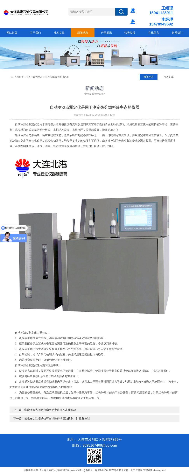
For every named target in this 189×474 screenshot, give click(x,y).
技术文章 (59, 32)
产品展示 (106, 32)
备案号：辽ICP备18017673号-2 (102, 470)
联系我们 (177, 32)
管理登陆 (147, 470)
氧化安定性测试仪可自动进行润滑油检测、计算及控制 (57, 418)
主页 (28, 76)
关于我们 (35, 32)
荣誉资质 (129, 32)
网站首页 (11, 32)
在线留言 (153, 32)
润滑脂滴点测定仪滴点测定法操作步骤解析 (50, 409)
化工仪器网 (136, 470)
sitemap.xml (159, 470)
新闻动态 (82, 32)
